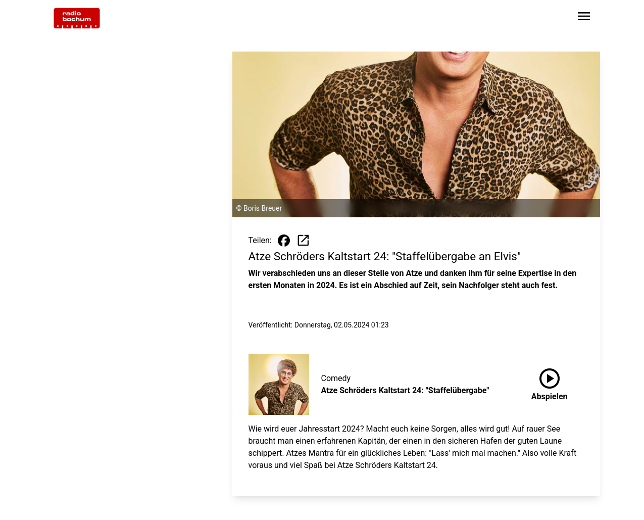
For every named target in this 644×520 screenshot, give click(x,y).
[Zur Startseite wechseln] (77, 18)
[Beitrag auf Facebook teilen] (284, 240)
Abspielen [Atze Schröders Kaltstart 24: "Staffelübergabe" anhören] (549, 382)
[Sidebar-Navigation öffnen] (584, 18)
